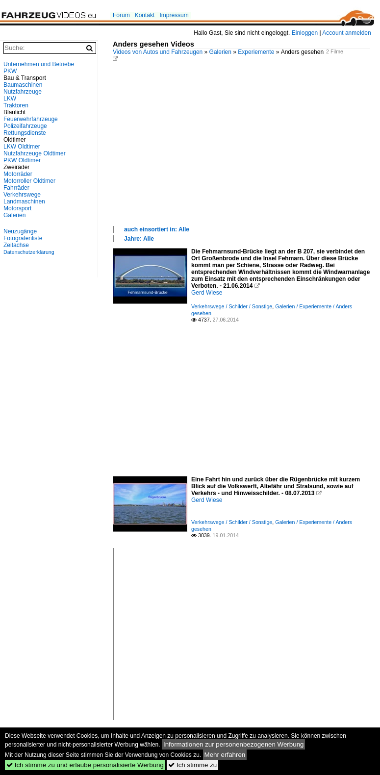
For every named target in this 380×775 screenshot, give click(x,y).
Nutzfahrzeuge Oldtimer (34, 153)
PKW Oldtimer (22, 160)
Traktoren (15, 105)
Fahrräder (16, 187)
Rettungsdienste (24, 132)
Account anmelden (346, 32)
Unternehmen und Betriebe (38, 64)
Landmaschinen (24, 201)
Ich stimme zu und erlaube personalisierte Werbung (85, 765)
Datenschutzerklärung (28, 252)
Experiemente (256, 52)
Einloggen (305, 32)
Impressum (173, 15)
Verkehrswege (22, 194)
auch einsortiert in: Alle (156, 229)
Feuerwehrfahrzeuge (30, 119)
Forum (121, 15)
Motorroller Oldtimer (29, 180)
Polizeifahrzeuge (25, 126)
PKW (10, 71)
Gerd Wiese (206, 292)
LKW (9, 98)
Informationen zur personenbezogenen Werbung (233, 744)
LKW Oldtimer (21, 146)
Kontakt (145, 15)
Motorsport (17, 208)
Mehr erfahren (225, 754)
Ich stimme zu (192, 765)
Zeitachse (16, 245)
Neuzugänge (20, 231)
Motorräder (17, 174)
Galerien (220, 52)
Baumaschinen (22, 84)
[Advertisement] (241, 151)
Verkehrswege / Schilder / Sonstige (231, 306)
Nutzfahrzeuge (22, 91)
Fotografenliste (22, 238)
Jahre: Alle (139, 238)
